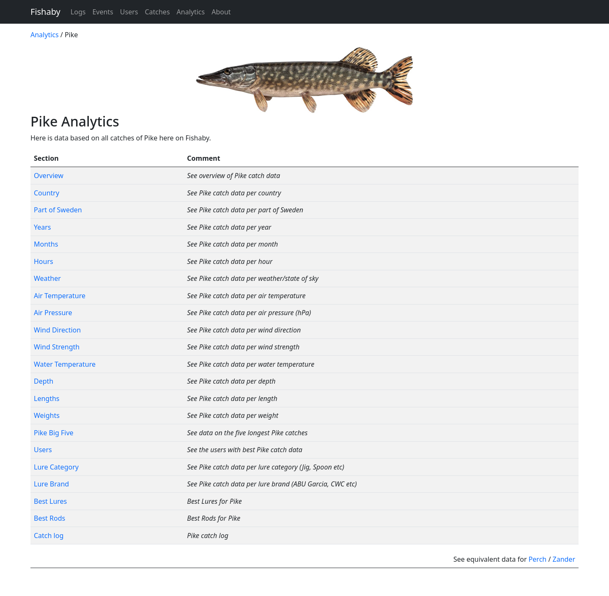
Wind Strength (57, 347)
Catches (157, 11)
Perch (538, 559)
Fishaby (45, 11)
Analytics (191, 11)
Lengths (46, 398)
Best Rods (49, 518)
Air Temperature (59, 295)
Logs (78, 11)
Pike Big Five (54, 432)
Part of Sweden (58, 209)
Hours (43, 261)
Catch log (48, 535)
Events (102, 11)
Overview (48, 175)
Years (42, 227)
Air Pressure (53, 312)
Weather (47, 278)
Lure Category (56, 467)
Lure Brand (51, 484)
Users (129, 11)
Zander (564, 559)
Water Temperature (65, 364)
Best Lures (50, 501)
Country (46, 193)
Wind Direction (57, 330)
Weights (47, 415)
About (220, 11)
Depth (43, 381)
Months (46, 244)
